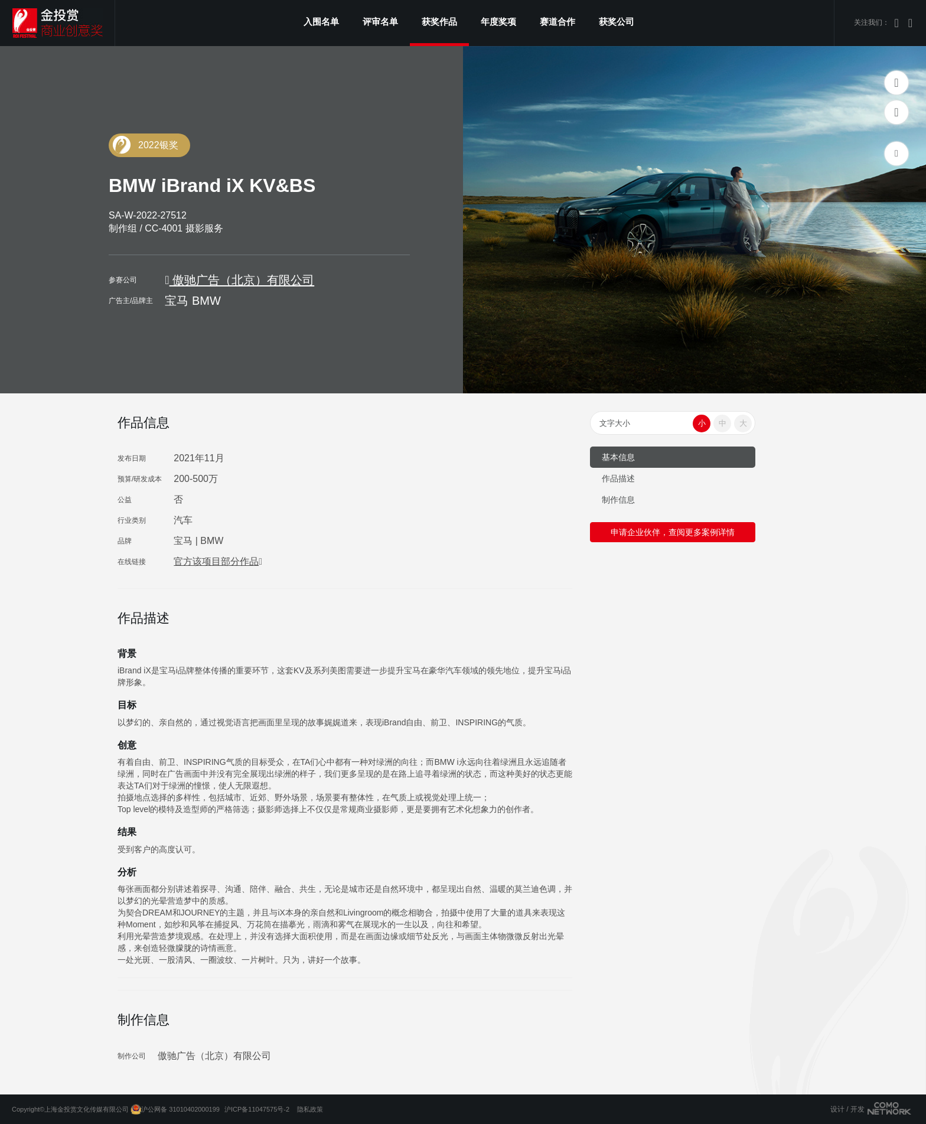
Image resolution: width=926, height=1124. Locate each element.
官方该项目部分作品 (218, 561)
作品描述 (618, 478)
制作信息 (618, 499)
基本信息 (618, 457)
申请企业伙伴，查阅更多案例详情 (673, 532)
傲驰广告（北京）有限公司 (239, 280)
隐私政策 (310, 1109)
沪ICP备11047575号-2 (256, 1109)
